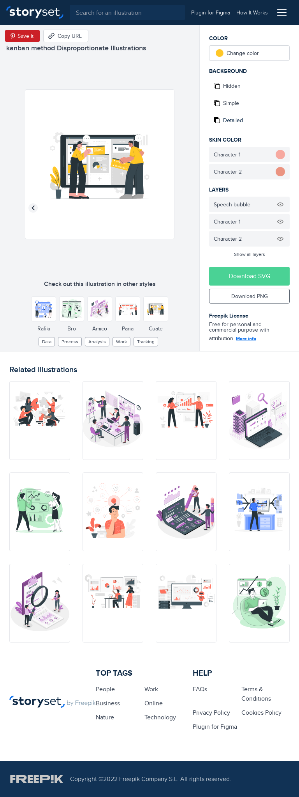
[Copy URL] (65, 36)
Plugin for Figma (215, 726)
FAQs (200, 689)
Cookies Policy (261, 712)
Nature (105, 717)
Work (121, 341)
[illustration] (39, 420)
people (105, 689)
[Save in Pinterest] (22, 36)
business (108, 703)
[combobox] (127, 12)
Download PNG (249, 296)
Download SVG (249, 276)
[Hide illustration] (280, 204)
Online (153, 703)
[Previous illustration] (33, 208)
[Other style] (43, 308)
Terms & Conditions (256, 694)
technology (160, 717)
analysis (97, 341)
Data (46, 341)
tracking (146, 341)
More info (246, 338)
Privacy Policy (211, 712)
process (70, 341)
